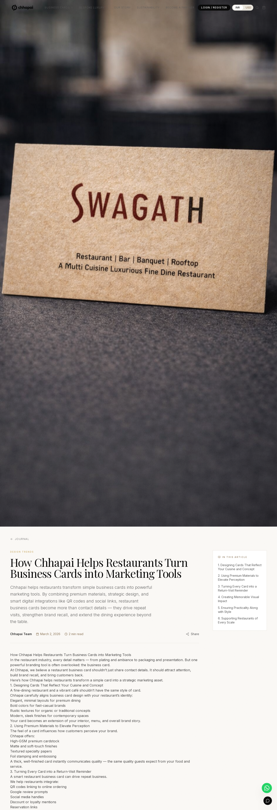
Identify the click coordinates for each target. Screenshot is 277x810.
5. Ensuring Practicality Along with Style (238, 610)
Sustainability (148, 7)
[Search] (257, 8)
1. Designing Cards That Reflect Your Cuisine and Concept (240, 567)
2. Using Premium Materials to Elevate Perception (238, 577)
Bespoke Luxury (93, 7)
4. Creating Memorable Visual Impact (238, 599)
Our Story (122, 7)
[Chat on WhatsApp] (267, 788)
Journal (19, 539)
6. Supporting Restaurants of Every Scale (238, 620)
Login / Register (214, 7)
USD (248, 7)
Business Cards (59, 7)
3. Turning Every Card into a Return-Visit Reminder (237, 588)
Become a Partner (180, 7)
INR (238, 7)
